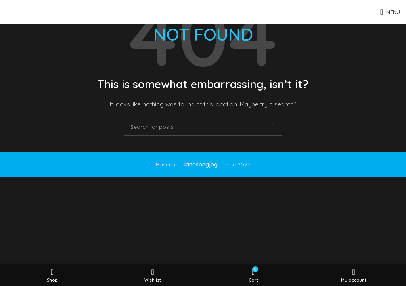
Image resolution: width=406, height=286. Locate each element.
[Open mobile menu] (390, 12)
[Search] (203, 127)
